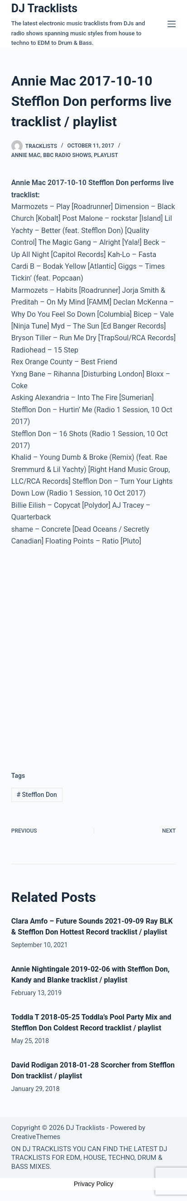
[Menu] (172, 24)
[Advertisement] (93, 651)
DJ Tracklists (44, 8)
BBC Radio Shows (67, 155)
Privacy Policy (93, 1183)
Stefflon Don (37, 794)
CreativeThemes (36, 1137)
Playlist (106, 155)
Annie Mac (26, 155)
